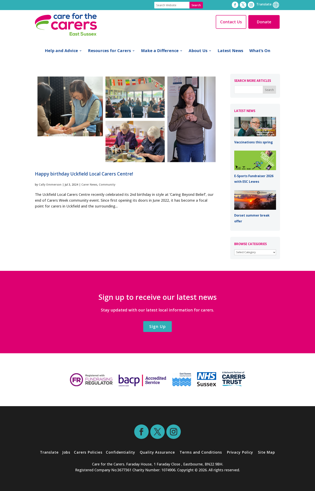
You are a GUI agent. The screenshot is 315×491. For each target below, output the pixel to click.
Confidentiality (120, 452)
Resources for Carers (109, 51)
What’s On (259, 51)
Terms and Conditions (201, 452)
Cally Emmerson (50, 184)
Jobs (66, 452)
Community (107, 184)
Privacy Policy (239, 452)
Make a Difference (160, 51)
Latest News (230, 51)
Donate (264, 22)
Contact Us (231, 22)
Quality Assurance (157, 452)
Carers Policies (88, 452)
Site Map (266, 452)
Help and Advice (61, 51)
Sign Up (157, 326)
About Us (198, 51)
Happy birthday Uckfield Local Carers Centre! (84, 174)
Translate (49, 452)
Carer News (89, 184)
